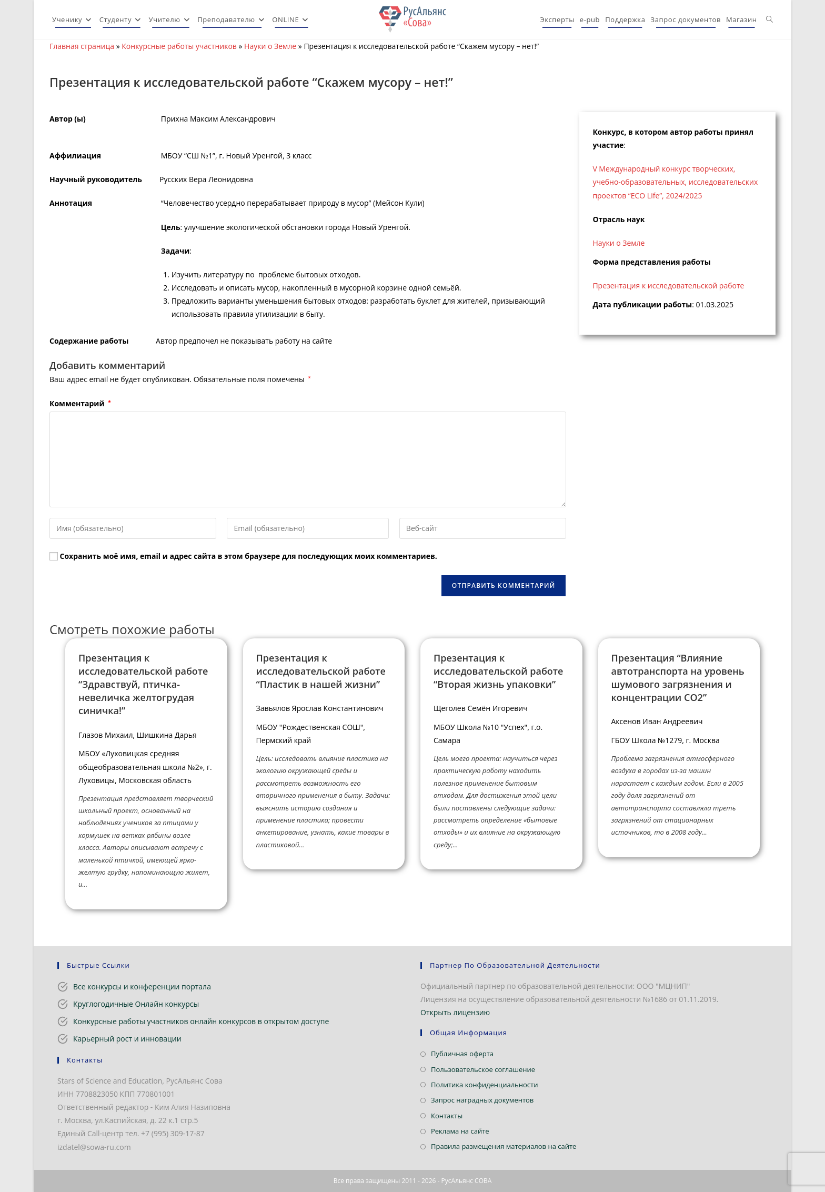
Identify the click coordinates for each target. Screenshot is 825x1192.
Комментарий (80, 403)
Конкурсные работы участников (179, 46)
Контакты (446, 1115)
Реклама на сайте (460, 1131)
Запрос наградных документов (482, 1100)
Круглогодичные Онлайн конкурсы (136, 1004)
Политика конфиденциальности (484, 1084)
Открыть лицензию (455, 1012)
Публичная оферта (462, 1053)
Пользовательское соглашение (483, 1069)
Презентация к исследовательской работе (668, 286)
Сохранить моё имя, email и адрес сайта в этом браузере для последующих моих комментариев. (248, 556)
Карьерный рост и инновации (127, 1039)
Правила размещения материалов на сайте (503, 1146)
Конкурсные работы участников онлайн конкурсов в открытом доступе (201, 1021)
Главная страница (81, 46)
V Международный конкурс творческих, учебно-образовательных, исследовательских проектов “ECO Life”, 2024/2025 (675, 182)
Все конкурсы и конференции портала (142, 986)
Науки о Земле (270, 46)
